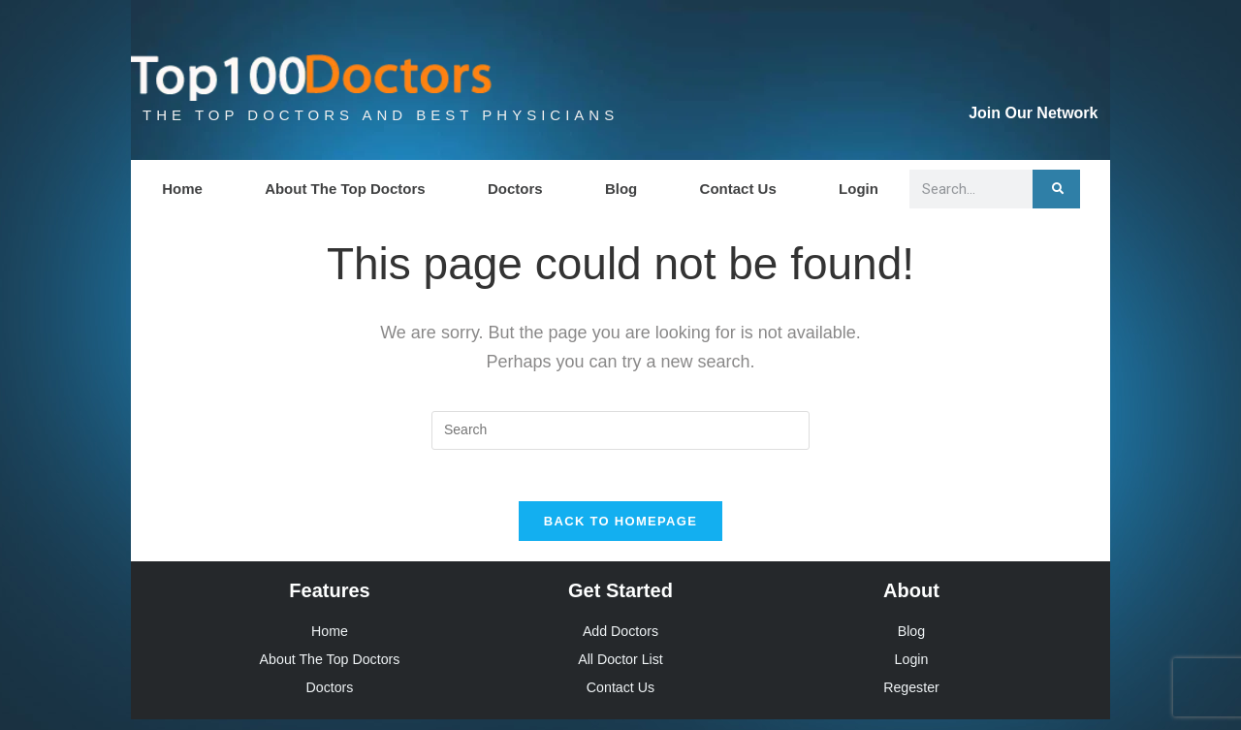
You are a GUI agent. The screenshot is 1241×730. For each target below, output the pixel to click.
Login (858, 188)
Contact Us (738, 188)
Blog (621, 188)
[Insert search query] (620, 430)
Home (182, 188)
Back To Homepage (620, 529)
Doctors (515, 188)
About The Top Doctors (345, 188)
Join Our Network (1033, 113)
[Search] (1056, 189)
